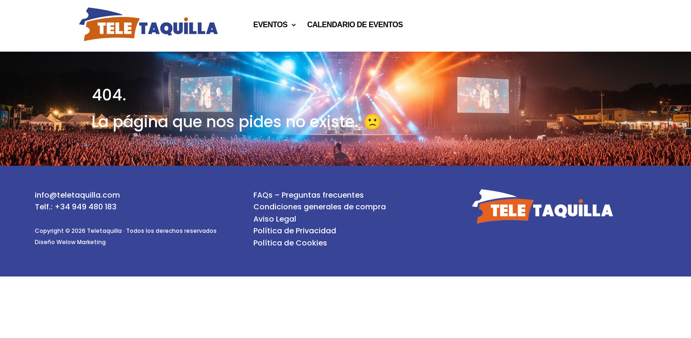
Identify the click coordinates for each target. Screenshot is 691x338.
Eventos (270, 25)
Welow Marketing (81, 242)
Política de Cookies (290, 243)
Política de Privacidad (294, 230)
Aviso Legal (274, 219)
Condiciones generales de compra (319, 206)
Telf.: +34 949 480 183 (76, 206)
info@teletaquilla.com (77, 195)
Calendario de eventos (354, 25)
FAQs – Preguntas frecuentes (308, 195)
